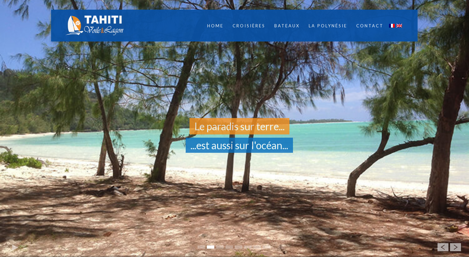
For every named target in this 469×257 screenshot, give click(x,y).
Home (215, 25)
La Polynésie (328, 25)
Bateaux (287, 25)
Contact (370, 25)
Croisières (249, 25)
